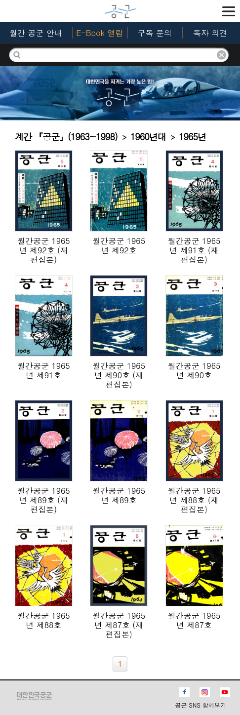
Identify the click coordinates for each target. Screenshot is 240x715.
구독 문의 (155, 33)
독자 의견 (210, 33)
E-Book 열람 (99, 33)
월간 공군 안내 (35, 33)
